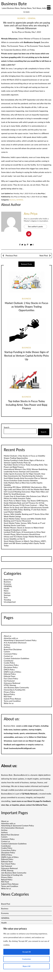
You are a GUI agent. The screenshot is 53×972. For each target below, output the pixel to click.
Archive (7, 645)
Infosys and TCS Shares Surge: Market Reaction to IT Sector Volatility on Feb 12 (25, 537)
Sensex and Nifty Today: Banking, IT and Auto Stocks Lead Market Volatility (25, 510)
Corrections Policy (11, 665)
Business (21, 18)
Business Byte (14, 3)
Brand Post (8, 579)
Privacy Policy (9, 692)
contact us (38, 744)
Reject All (26, 966)
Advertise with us (11, 638)
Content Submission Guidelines (16, 658)
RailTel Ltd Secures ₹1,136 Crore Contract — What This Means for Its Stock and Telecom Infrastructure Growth (26, 506)
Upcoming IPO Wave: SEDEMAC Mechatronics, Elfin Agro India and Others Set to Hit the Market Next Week (26, 488)
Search (6, 427)
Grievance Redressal (12, 683)
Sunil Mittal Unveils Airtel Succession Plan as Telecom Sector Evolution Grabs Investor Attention (25, 479)
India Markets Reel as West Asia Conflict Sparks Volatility (23, 484)
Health (6, 588)
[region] (26, 948)
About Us (32, 741)
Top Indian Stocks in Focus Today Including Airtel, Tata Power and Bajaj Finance (26, 405)
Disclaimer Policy (11, 667)
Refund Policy (9, 694)
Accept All (26, 952)
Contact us (8, 656)
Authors (7, 647)
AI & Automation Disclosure (15, 642)
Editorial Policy (10, 674)
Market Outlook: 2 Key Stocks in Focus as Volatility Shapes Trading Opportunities (26, 306)
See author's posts (35, 226)
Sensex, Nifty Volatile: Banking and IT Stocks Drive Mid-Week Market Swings (26, 515)
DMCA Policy (9, 669)
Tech (5, 597)
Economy (7, 584)
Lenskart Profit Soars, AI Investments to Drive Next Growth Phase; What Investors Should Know (24, 533)
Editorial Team (9, 676)
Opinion (7, 593)
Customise (26, 959)
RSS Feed (7, 696)
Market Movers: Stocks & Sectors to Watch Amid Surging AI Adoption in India (24, 528)
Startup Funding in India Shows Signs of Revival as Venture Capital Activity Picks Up (26, 355)
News (6, 591)
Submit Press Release (12, 699)
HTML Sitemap (10, 685)
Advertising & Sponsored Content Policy (20, 640)
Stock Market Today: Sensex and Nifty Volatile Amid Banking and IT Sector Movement (25, 520)
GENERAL (32, 18)
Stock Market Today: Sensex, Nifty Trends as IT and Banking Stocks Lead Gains (24, 524)
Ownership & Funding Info (14, 690)
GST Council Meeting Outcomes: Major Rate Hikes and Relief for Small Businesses (26, 493)
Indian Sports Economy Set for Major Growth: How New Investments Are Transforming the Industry (24, 475)
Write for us (8, 703)
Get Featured (9, 681)
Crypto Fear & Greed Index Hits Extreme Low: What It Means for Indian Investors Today (26, 497)
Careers (7, 651)
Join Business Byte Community (16, 687)
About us (7, 636)
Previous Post (11, 255)
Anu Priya (18, 32)
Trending (7, 600)
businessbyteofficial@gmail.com (22, 748)
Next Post (43, 255)
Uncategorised (10, 602)
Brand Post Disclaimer (13, 649)
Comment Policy (10, 654)
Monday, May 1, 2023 (33, 32)
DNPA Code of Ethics (12, 672)
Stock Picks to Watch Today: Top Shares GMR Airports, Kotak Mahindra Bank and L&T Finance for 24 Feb (26, 501)
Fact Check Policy (11, 678)
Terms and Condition (12, 701)
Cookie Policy (9, 663)
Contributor (8, 660)
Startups (7, 595)
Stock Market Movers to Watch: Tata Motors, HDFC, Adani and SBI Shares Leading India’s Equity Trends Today (25, 543)
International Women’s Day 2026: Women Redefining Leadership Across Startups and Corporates (25, 470)
